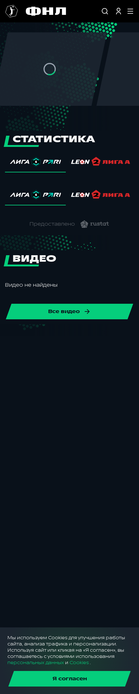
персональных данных (35, 663)
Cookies (79, 663)
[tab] (35, 163)
